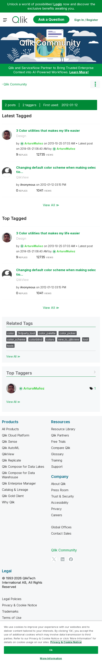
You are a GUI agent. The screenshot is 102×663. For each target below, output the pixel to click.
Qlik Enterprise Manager (19, 483)
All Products (10, 429)
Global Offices (61, 527)
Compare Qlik (60, 448)
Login (57, 4)
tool (85, 339)
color (10, 333)
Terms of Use (11, 618)
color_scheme (16, 339)
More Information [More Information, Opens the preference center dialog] (51, 658)
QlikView (22, 177)
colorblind (35, 339)
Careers (56, 515)
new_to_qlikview (68, 339)
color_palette (47, 333)
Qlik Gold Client (13, 496)
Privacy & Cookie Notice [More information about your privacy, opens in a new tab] (66, 642)
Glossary (57, 454)
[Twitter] (54, 559)
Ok (51, 649)
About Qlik (58, 484)
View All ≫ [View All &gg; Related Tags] (13, 356)
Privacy (56, 509)
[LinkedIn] (62, 559)
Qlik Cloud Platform (15, 435)
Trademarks (10, 611)
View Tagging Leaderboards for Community (51, 372)
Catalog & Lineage (15, 490)
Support (56, 467)
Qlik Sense (9, 441)
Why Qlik (8, 502)
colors (50, 339)
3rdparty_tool (26, 333)
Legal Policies (11, 599)
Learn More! (79, 72)
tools (10, 345)
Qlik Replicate (11, 460)
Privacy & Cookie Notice (19, 605)
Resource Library (63, 429)
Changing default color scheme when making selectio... (56, 170)
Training (56, 460)
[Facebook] (71, 559)
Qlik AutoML (10, 448)
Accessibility (59, 502)
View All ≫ (51, 205)
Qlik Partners (60, 435)
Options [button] (95, 84)
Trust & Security (62, 496)
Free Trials (58, 441)
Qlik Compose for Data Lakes (23, 467)
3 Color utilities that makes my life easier (48, 131)
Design (21, 136)
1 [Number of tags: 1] (95, 388)
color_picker (68, 333)
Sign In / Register (86, 20)
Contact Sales (61, 533)
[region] (51, 642)
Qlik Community (50, 43)
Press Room (59, 490)
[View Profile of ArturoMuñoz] (33, 143)
